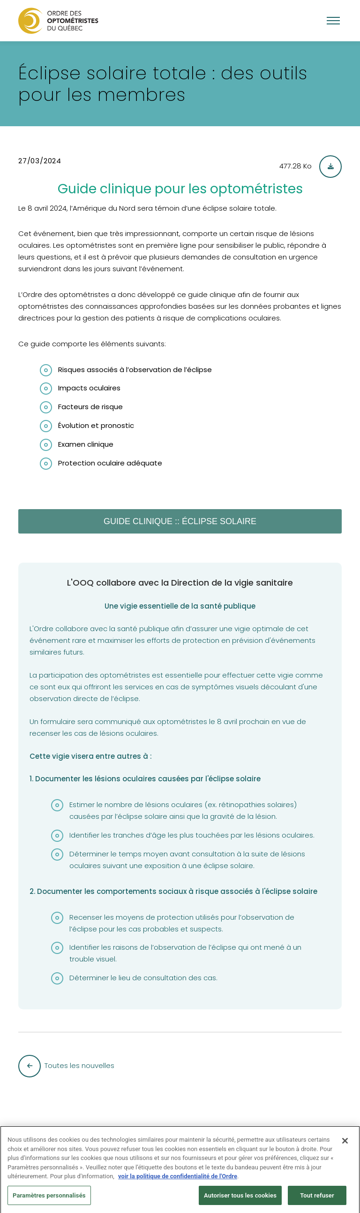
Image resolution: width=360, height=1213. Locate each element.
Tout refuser (317, 1198)
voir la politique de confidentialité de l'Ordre (177, 1178)
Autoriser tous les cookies (240, 1198)
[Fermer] (345, 1143)
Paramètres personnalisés (49, 1198)
